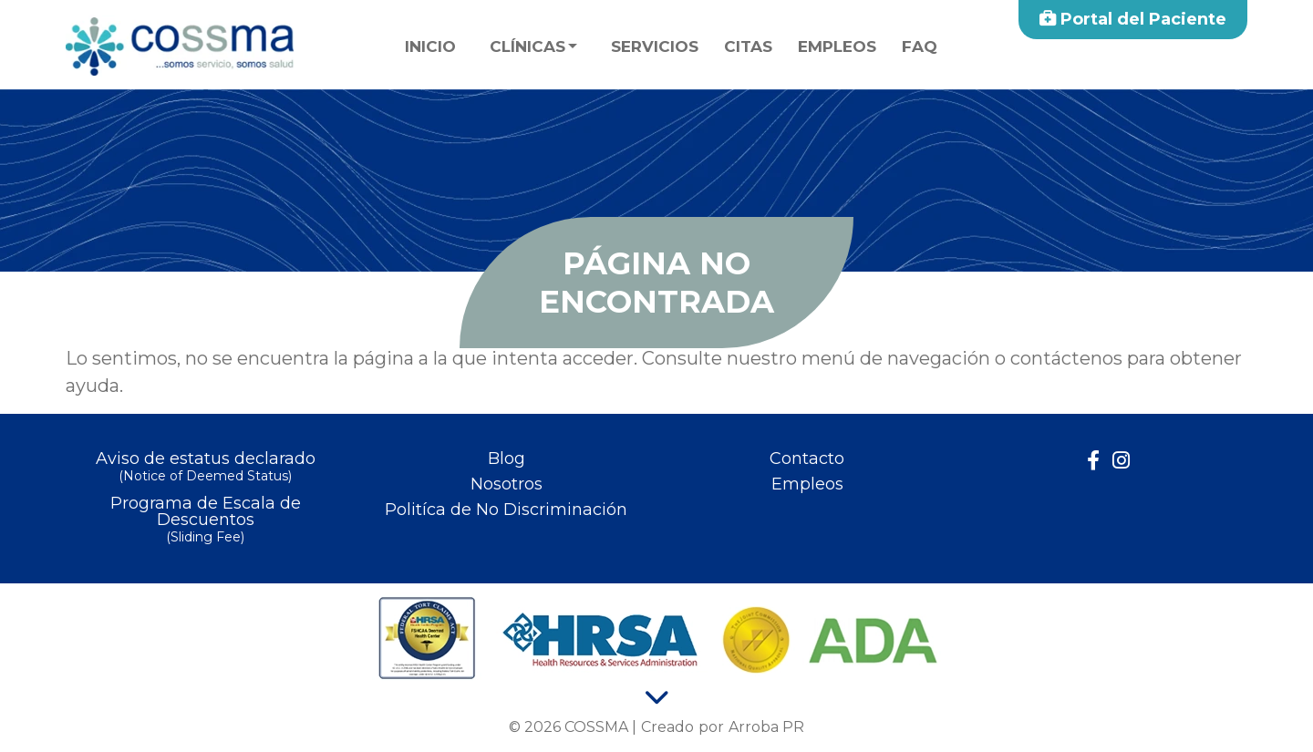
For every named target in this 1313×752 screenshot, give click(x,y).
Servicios (654, 46)
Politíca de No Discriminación (506, 509)
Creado (667, 727)
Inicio (430, 46)
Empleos (837, 46)
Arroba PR (766, 727)
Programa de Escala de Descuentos (205, 521)
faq (919, 46)
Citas (748, 46)
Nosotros (506, 484)
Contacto (807, 458)
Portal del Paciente (1132, 19)
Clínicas (527, 46)
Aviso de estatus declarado (205, 468)
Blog (506, 458)
